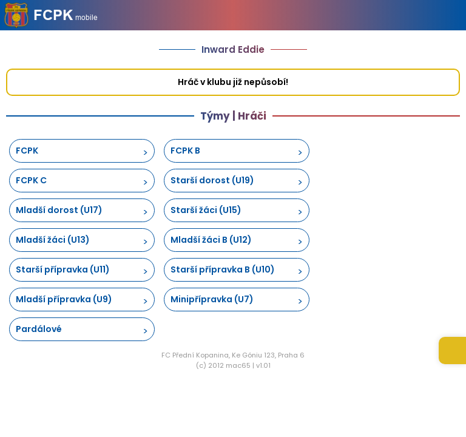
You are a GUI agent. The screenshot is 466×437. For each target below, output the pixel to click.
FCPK (27, 150)
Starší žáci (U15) (206, 210)
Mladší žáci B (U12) (211, 240)
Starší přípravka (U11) (63, 269)
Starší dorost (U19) (212, 180)
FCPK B (185, 150)
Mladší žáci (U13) (53, 240)
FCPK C (31, 180)
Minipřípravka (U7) (212, 299)
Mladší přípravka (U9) (64, 299)
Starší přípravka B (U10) (223, 269)
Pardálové (39, 329)
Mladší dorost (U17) (59, 210)
